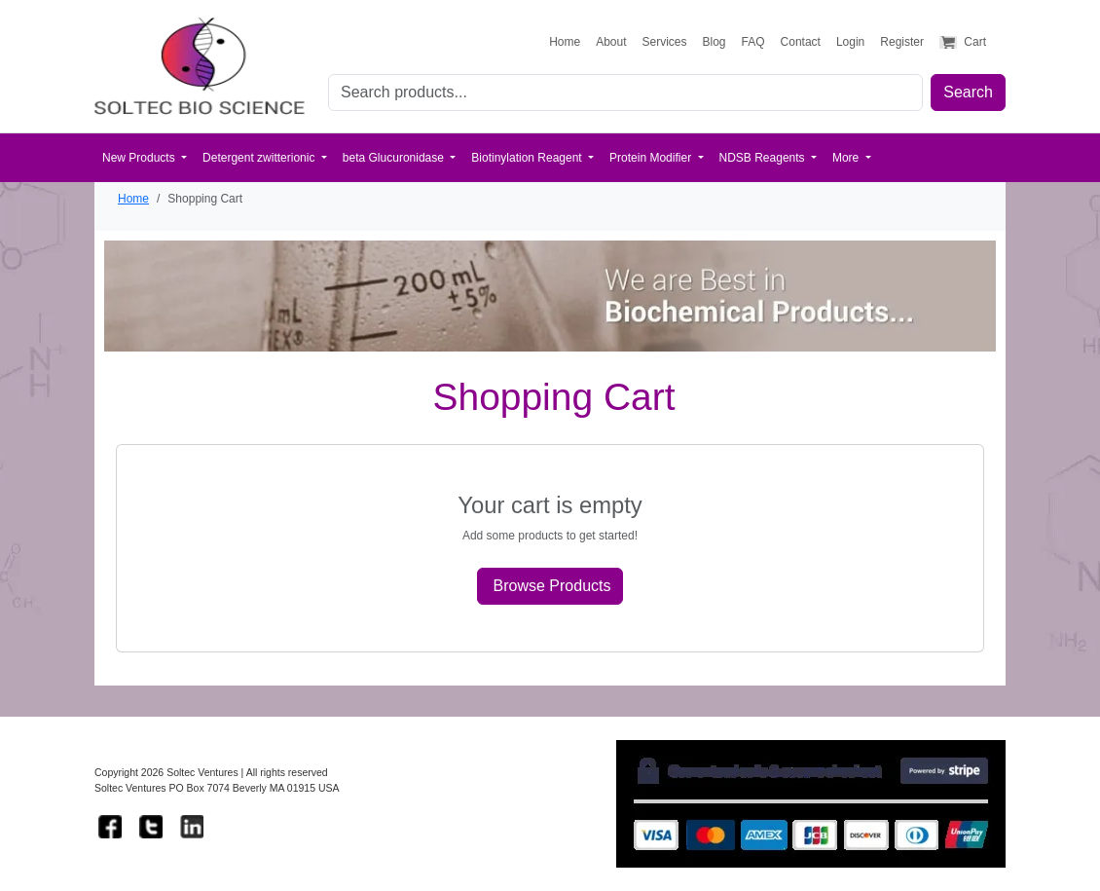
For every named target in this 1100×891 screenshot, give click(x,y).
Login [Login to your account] (850, 42)
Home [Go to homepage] (564, 42)
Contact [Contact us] (801, 42)
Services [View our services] (664, 42)
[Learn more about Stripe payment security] (811, 804)
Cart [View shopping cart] (962, 42)
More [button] (847, 158)
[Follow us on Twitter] (150, 826)
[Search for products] (625, 92)
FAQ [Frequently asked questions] (753, 42)
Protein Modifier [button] (651, 158)
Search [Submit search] (968, 92)
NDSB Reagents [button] (763, 158)
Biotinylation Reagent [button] (528, 158)
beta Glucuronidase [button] (395, 158)
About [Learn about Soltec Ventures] (611, 42)
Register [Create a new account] (902, 42)
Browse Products (552, 585)
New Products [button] (140, 158)
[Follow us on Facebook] (110, 826)
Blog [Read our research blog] (714, 42)
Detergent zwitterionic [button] (260, 158)
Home (133, 198)
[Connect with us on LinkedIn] (191, 826)
